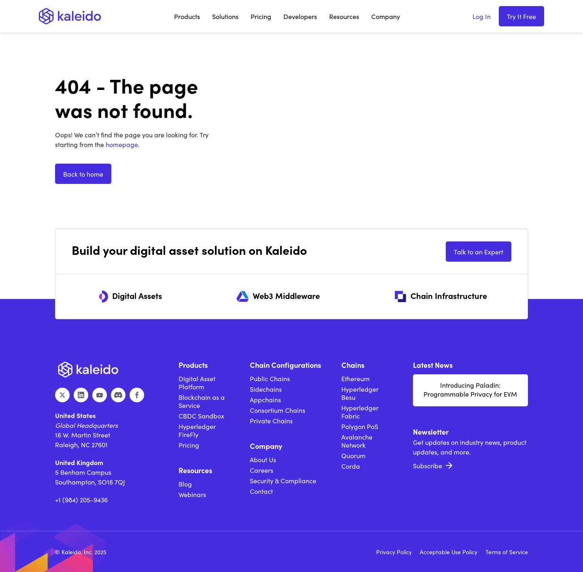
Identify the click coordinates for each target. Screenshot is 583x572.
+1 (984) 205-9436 (81, 499)
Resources (344, 16)
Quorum (353, 455)
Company (385, 16)
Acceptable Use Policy (448, 552)
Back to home (83, 173)
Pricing (261, 16)
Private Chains (271, 420)
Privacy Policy (394, 552)
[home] (70, 16)
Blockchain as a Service (202, 401)
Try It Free (521, 16)
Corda (350, 466)
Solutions (225, 16)
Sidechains (266, 389)
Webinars (192, 494)
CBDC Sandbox (201, 416)
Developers (300, 16)
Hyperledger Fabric (360, 411)
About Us (263, 459)
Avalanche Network (356, 441)
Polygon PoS (359, 426)
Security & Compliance (283, 480)
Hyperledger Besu (360, 393)
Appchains (265, 399)
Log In (481, 16)
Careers (261, 470)
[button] (187, 16)
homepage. (122, 144)
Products (187, 16)
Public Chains (270, 378)
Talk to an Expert (478, 251)
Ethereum (355, 378)
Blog (185, 484)
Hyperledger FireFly (197, 430)
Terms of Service (506, 552)
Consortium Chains (277, 410)
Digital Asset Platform (197, 382)
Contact (261, 491)
